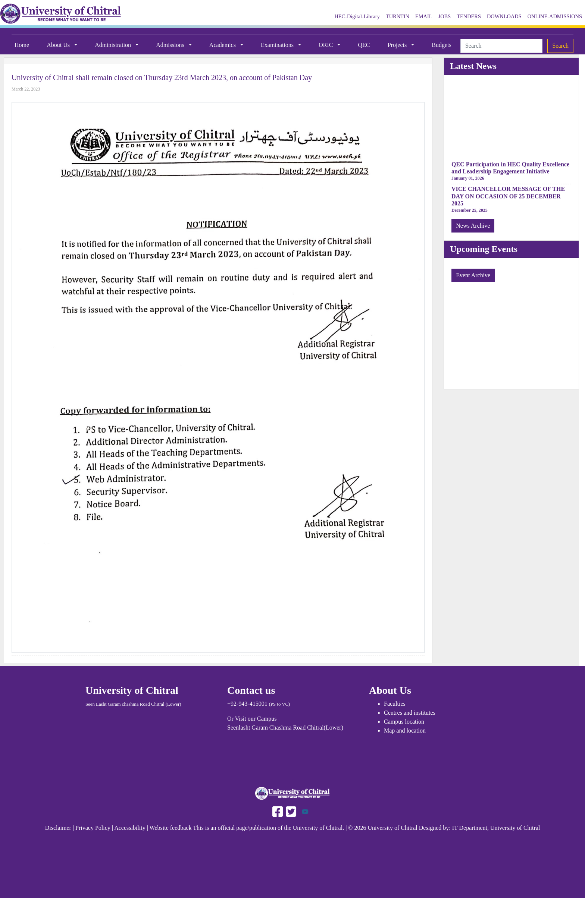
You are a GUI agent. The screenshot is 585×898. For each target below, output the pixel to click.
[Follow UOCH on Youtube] (305, 811)
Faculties (395, 704)
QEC (364, 45)
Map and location (405, 730)
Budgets (441, 45)
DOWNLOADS (504, 16)
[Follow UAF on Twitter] (290, 811)
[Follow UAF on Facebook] (277, 811)
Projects (398, 45)
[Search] (501, 46)
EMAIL (423, 16)
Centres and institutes (409, 712)
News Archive (473, 225)
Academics (223, 45)
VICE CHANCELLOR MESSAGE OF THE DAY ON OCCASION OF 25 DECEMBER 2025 (508, 197)
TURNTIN (397, 16)
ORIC (326, 45)
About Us (59, 45)
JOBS (444, 16)
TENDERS (469, 16)
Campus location (404, 721)
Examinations (278, 45)
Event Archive (473, 275)
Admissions (171, 45)
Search (560, 45)
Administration (113, 45)
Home (22, 45)
